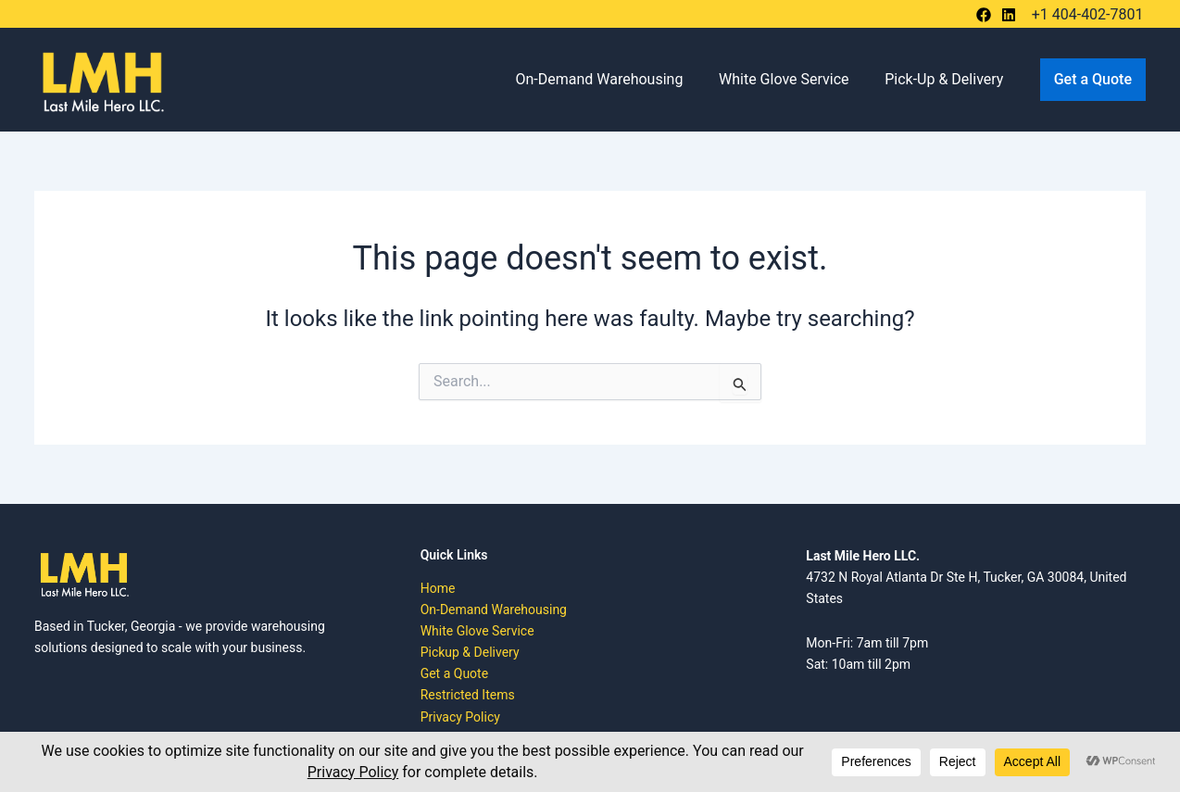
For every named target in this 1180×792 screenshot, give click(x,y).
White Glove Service (793, 79)
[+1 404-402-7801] (1085, 14)
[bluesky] (1011, 14)
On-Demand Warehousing (614, 79)
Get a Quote (454, 673)
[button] (1093, 79)
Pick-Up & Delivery (947, 79)
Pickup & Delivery (470, 652)
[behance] (986, 14)
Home (438, 588)
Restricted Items (468, 694)
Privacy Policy (460, 717)
